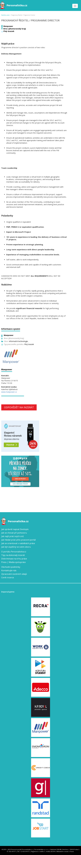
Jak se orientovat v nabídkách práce (18, 543)
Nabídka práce (5, 15)
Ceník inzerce (7, 577)
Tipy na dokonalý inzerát (13, 555)
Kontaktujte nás (8, 570)
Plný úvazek (8, 31)
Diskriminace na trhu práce (14, 558)
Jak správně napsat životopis (15, 529)
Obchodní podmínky (10, 567)
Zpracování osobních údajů (14, 574)
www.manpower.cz (9, 392)
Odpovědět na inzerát (19, 407)
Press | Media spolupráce (13, 562)
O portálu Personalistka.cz (13, 551)
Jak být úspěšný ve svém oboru (16, 546)
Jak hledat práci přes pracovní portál (18, 539)
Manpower (8, 26)
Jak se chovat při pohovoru (14, 532)
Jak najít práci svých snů (12, 536)
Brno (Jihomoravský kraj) (14, 29)
